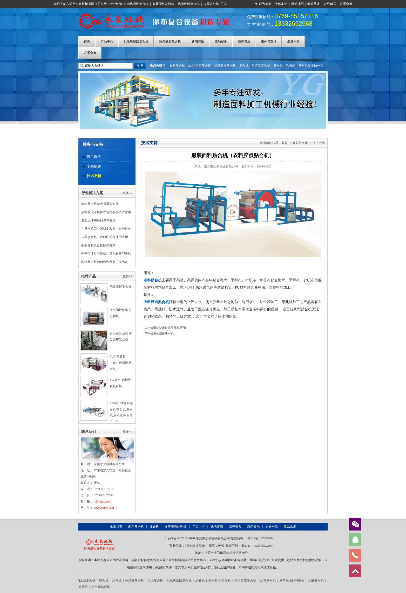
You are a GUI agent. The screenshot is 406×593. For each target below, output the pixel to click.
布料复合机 (177, 65)
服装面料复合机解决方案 (98, 245)
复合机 (243, 65)
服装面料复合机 (163, 4)
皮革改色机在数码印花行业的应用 (104, 237)
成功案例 (221, 41)
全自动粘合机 (100, 587)
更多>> (128, 193)
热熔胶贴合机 (164, 334)
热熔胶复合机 (261, 65)
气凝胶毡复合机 (120, 286)
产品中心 (107, 41)
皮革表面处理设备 (291, 580)
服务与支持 (268, 41)
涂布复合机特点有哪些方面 (100, 204)
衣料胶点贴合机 (156, 302)
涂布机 (290, 65)
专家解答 (94, 166)
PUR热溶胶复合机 (136, 4)
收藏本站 (281, 4)
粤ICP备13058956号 (260, 538)
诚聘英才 (313, 4)
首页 (87, 41)
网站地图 (297, 4)
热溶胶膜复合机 (189, 4)
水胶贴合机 (316, 580)
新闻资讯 (198, 41)
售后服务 (94, 157)
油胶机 (83, 587)
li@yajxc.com (102, 501)
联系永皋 (346, 4)
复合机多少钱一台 (310, 65)
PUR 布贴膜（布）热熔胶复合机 (120, 363)
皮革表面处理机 (175, 526)
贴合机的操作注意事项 (170, 327)
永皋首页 (116, 526)
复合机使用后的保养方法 (98, 220)
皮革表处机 (211, 4)
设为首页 (265, 4)
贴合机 (278, 65)
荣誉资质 (244, 41)
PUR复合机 (155, 580)
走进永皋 (293, 41)
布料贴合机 (153, 280)
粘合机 (213, 580)
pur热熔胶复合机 (199, 65)
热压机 (226, 580)
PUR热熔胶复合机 (136, 41)
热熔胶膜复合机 (170, 41)
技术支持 (94, 176)
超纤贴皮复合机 (225, 65)
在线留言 (330, 4)
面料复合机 (136, 526)
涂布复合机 (268, 580)
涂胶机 (200, 580)
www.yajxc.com (104, 508)
